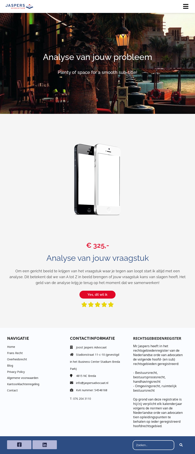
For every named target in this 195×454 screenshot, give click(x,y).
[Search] (181, 445)
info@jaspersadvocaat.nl (92, 383)
